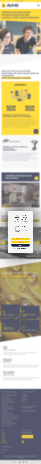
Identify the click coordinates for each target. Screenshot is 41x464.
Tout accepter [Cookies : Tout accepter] (20, 239)
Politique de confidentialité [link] (20, 248)
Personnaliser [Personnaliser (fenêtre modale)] (20, 245)
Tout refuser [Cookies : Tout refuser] (20, 242)
